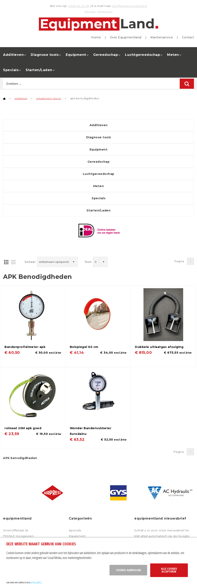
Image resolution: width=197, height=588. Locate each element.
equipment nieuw (48, 98)
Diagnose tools (45, 55)
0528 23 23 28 (78, 6)
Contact (188, 37)
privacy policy (36, 582)
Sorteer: (30, 261)
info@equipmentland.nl (129, 6)
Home (96, 37)
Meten (173, 55)
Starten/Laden (39, 70)
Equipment (76, 55)
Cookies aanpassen (128, 570)
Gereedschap (105, 55)
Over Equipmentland (125, 37)
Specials (11, 70)
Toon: (88, 261)
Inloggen (90, 11)
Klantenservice (161, 37)
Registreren (105, 11)
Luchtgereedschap (142, 55)
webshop (20, 98)
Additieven (13, 55)
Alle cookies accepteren (169, 570)
